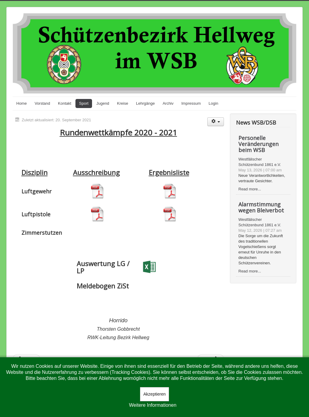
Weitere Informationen (152, 405)
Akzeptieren (154, 394)
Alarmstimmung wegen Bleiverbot (261, 207)
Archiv (168, 103)
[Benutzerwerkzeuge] (215, 121)
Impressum (191, 103)
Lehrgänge (145, 103)
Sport (83, 103)
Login (213, 103)
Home (21, 103)
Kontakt (64, 103)
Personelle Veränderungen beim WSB (258, 144)
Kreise (122, 103)
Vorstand (42, 103)
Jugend (102, 103)
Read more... (249, 189)
